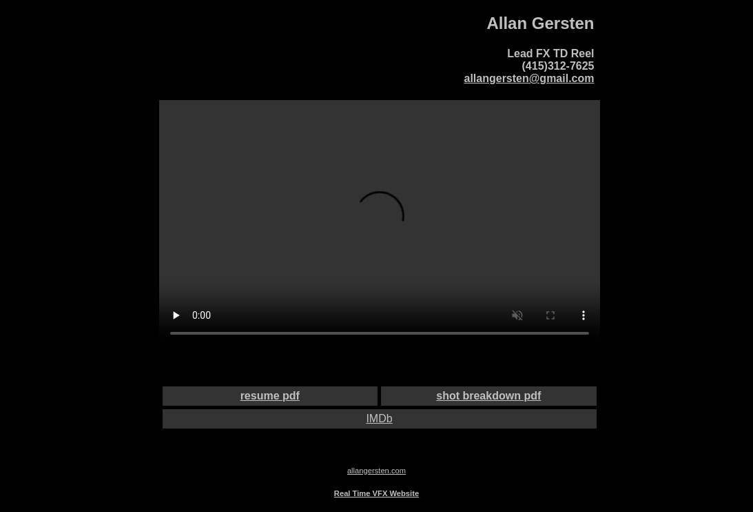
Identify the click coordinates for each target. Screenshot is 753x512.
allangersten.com (376, 470)
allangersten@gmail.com (529, 78)
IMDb (379, 418)
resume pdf (270, 396)
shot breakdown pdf (488, 396)
